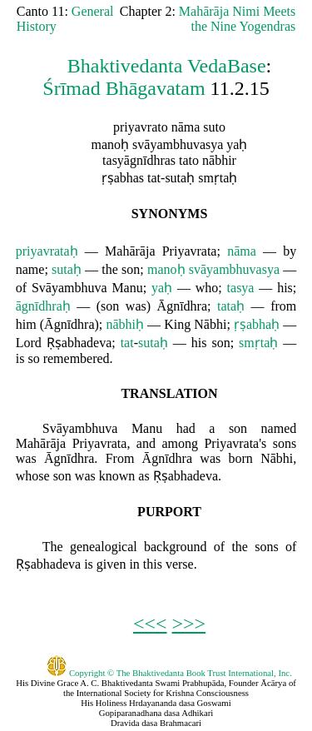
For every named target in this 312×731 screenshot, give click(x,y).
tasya (241, 288)
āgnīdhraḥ (43, 306)
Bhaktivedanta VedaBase (166, 66)
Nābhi (210, 324)
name (30, 269)
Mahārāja (130, 251)
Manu (126, 288)
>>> (189, 623)
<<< (150, 623)
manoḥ (166, 269)
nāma (241, 251)
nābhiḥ (125, 324)
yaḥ (161, 288)
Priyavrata (189, 251)
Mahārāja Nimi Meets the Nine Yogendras (237, 18)
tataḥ (231, 306)
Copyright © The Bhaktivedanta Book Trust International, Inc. (169, 673)
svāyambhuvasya (234, 269)
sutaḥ (67, 269)
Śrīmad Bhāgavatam (123, 88)
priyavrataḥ (47, 251)
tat (127, 343)
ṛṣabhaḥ (257, 324)
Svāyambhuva (69, 288)
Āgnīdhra (182, 306)
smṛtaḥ (258, 343)
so (33, 358)
